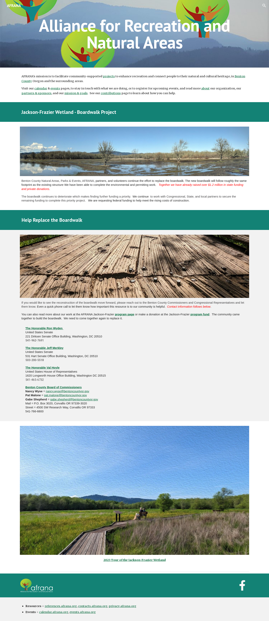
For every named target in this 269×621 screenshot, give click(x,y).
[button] (264, 5)
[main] (134, 33)
